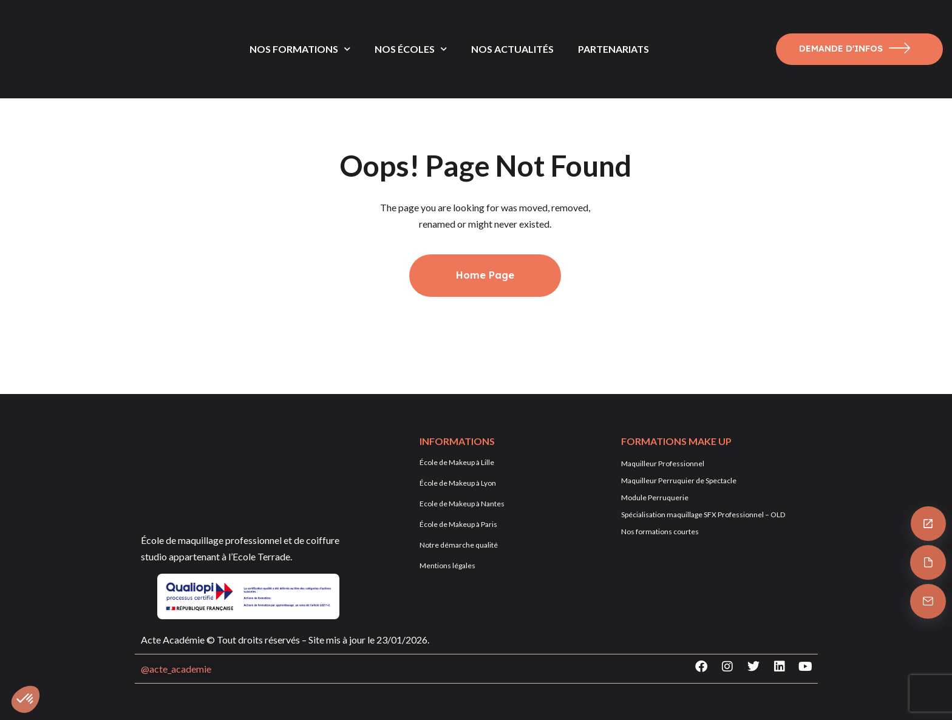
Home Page (485, 275)
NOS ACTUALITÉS (512, 49)
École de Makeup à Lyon (458, 482)
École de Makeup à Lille (457, 462)
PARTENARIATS (613, 49)
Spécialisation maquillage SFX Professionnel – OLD (703, 514)
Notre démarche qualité (459, 544)
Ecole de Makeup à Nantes (462, 503)
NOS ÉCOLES (411, 48)
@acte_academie (176, 668)
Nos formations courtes (660, 531)
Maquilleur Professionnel (662, 463)
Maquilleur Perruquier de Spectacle (678, 480)
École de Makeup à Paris (458, 524)
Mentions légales (447, 565)
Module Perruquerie (654, 497)
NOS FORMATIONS (300, 48)
